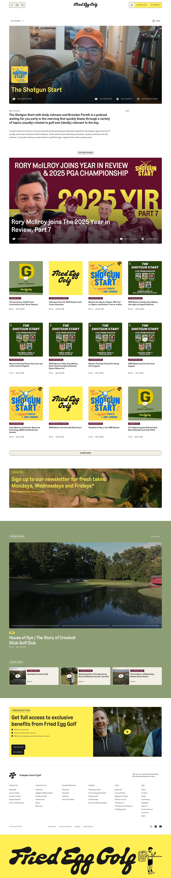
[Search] (22, 5)
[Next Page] (85, 453)
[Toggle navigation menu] (11, 5)
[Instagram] (155, 826)
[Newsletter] (17, 5)
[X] (151, 826)
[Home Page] (85, 5)
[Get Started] (155, 5)
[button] (156, 21)
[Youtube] (160, 826)
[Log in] (131, 5)
